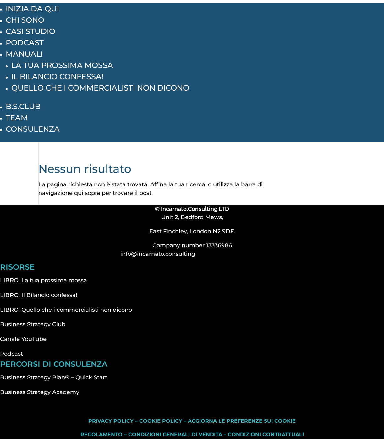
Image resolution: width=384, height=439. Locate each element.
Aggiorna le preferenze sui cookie (242, 421)
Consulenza (33, 129)
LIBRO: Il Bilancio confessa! (38, 295)
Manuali (24, 53)
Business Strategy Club (32, 324)
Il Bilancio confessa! (57, 76)
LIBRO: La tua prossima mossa (43, 280)
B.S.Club (23, 106)
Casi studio (30, 31)
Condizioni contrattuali (266, 434)
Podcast (25, 42)
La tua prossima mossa (62, 65)
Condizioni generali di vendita (175, 434)
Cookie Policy (160, 421)
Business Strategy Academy (39, 392)
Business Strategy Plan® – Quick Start (53, 377)
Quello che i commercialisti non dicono (100, 87)
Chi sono (25, 20)
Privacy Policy (111, 421)
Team (17, 117)
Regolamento (101, 434)
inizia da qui (32, 8)
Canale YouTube (23, 339)
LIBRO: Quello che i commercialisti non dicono (66, 309)
